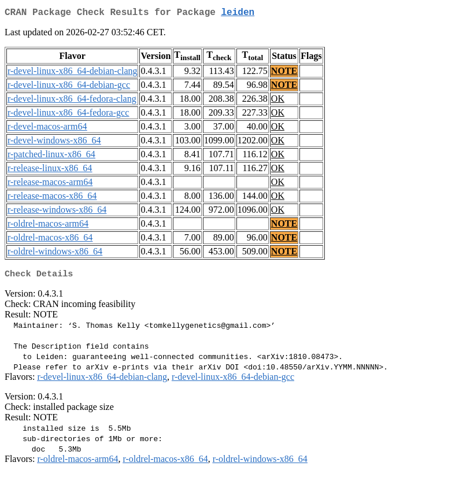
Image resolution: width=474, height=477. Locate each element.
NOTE (284, 73)
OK (277, 101)
